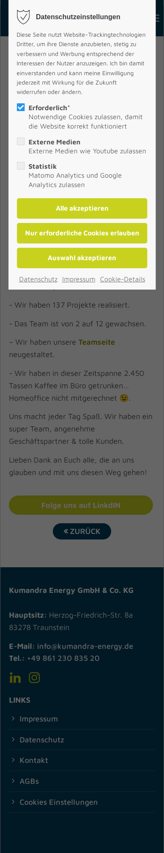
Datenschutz (38, 279)
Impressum (78, 279)
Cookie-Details (122, 279)
